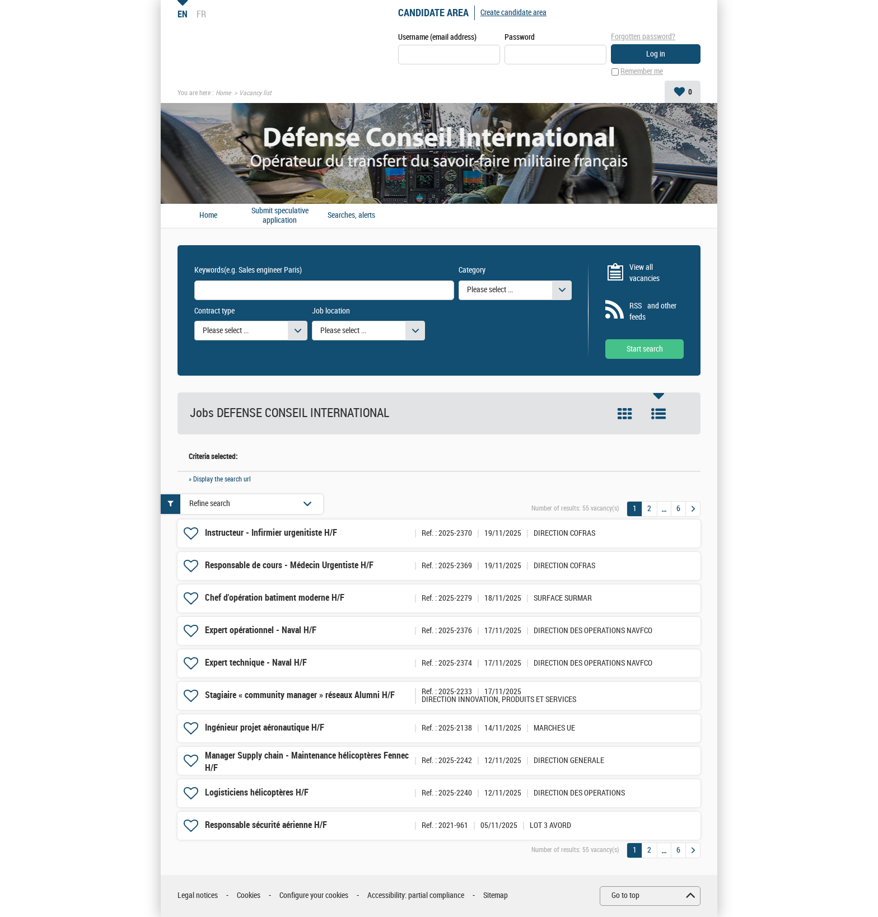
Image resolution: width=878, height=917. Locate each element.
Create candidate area (513, 12)
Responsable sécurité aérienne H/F (266, 825)
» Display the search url (220, 479)
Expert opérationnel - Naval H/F (260, 630)
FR (201, 14)
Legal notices (198, 896)
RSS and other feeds (652, 312)
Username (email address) (437, 37)
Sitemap (495, 896)
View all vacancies (644, 273)
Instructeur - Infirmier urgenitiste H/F (271, 533)
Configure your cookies (313, 896)
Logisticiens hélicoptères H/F (257, 793)
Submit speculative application (280, 216)
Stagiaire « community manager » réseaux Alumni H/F (300, 695)
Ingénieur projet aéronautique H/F (264, 728)
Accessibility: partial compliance (415, 896)
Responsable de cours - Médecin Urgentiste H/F (289, 565)
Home (223, 93)
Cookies (248, 896)
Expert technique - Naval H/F (256, 663)
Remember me (641, 72)
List (658, 414)
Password (520, 37)
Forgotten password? (643, 36)
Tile (625, 414)
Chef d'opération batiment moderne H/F (274, 598)
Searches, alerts (351, 216)
